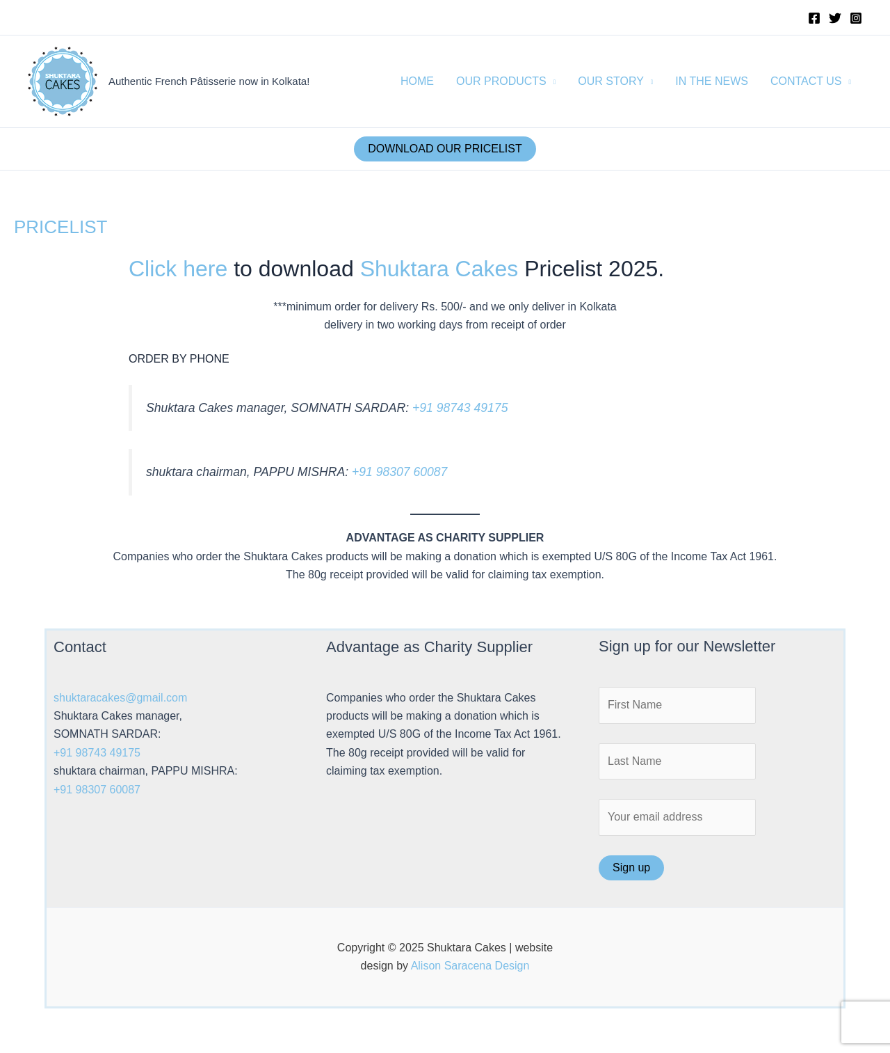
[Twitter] (835, 18)
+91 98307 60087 (399, 472)
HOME (417, 81)
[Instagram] (856, 18)
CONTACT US (806, 81)
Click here (178, 268)
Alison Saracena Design (470, 966)
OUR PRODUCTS (501, 81)
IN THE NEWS (711, 81)
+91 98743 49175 (460, 408)
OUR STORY (611, 81)
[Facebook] (814, 18)
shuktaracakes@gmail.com (120, 698)
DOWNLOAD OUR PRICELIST (444, 149)
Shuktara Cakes (439, 268)
